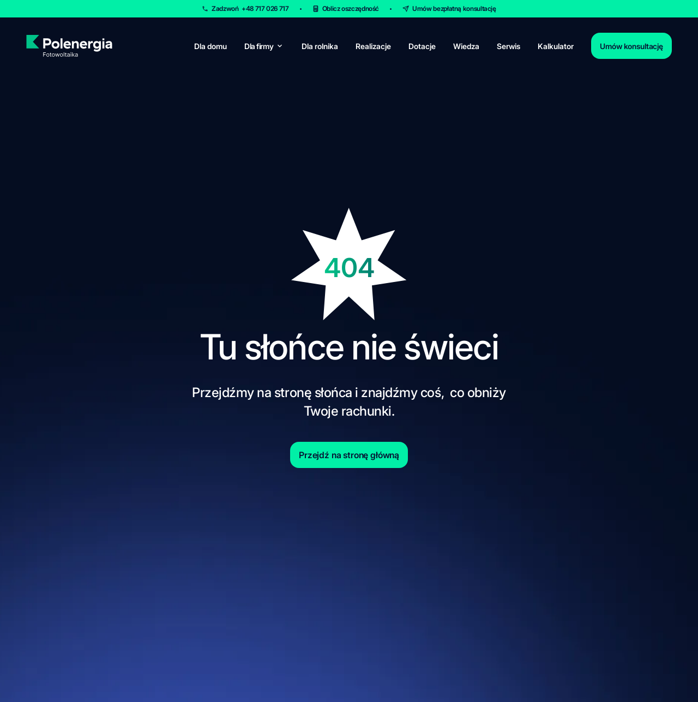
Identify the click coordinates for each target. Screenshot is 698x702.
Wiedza (466, 46)
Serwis (508, 46)
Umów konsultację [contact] (631, 46)
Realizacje (373, 46)
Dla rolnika (320, 46)
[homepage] (69, 46)
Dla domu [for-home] (210, 46)
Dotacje (422, 46)
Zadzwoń (250, 8)
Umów (454, 8)
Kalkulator (556, 46)
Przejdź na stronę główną (349, 454)
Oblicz (351, 8)
